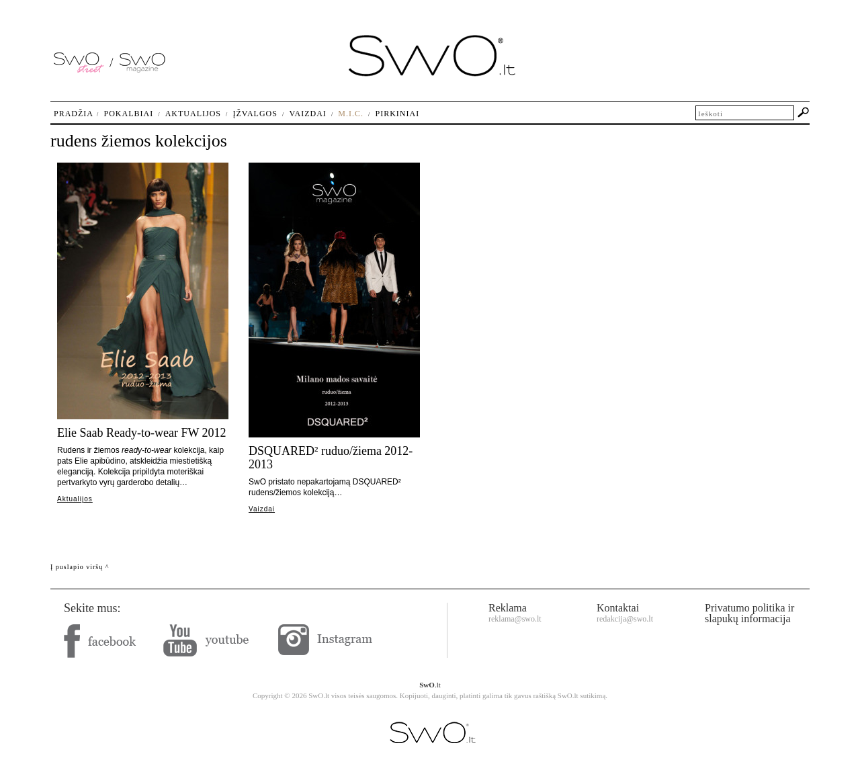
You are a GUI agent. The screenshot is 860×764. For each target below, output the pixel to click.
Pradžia (73, 113)
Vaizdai (262, 509)
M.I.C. (350, 113)
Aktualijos (75, 499)
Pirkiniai (398, 113)
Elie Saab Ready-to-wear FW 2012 (141, 432)
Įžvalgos (254, 113)
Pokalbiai (129, 113)
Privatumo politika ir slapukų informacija (749, 613)
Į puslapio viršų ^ (79, 566)
